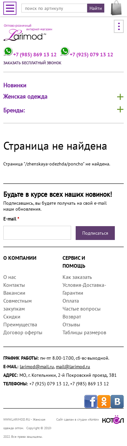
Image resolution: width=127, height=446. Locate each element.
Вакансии (14, 292)
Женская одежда (25, 96)
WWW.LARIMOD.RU (16, 419)
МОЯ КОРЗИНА (116, 8)
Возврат (72, 316)
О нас (9, 277)
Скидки (11, 316)
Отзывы (71, 324)
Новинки (14, 85)
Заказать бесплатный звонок (32, 62)
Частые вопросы (82, 308)
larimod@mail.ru (37, 367)
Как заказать (77, 277)
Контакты (14, 285)
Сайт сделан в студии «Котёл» (90, 419)
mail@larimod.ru (73, 367)
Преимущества (20, 324)
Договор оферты (22, 332)
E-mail (11, 219)
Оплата (71, 300)
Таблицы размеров (84, 332)
